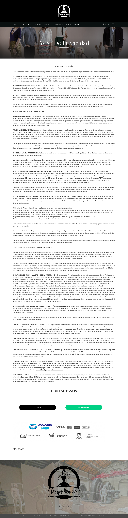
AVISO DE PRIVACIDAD (98, 515)
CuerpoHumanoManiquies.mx (72, 515)
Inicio (16, 24)
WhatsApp (83, 407)
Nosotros (48, 24)
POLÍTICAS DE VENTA (86, 515)
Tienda (68, 24)
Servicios (37, 24)
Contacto (59, 24)
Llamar (38, 407)
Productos (26, 24)
